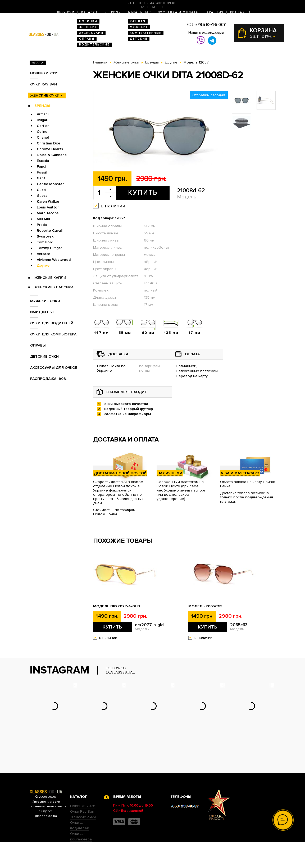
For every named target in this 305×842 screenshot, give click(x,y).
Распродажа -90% (48, 378)
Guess (42, 195)
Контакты (240, 12)
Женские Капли (50, 277)
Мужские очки (45, 301)
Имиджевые (42, 312)
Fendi (41, 166)
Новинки (88, 21)
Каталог (89, 12)
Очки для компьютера (53, 334)
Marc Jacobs (47, 213)
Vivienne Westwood (54, 259)
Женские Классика (54, 287)
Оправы (86, 38)
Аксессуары (91, 33)
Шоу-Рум (66, 12)
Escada (43, 160)
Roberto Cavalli (50, 230)
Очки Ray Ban (82, 778)
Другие (43, 265)
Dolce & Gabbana (52, 155)
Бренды (42, 105)
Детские (138, 38)
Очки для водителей (51, 323)
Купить (142, 193)
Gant (41, 178)
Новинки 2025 (44, 73)
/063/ (206, 24)
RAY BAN (137, 21)
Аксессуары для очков (54, 367)
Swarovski (45, 236)
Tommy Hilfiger (49, 248)
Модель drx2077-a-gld (116, 606)
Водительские (94, 44)
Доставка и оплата (178, 12)
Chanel (43, 137)
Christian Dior (48, 143)
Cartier (43, 126)
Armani (42, 114)
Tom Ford (45, 242)
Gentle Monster (50, 184)
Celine (42, 131)
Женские (88, 27)
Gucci (41, 190)
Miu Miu (43, 219)
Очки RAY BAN (43, 84)
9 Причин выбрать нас (128, 12)
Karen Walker (48, 201)
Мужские (139, 27)
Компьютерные (145, 33)
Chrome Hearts (50, 149)
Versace (43, 254)
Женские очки (45, 95)
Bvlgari (42, 120)
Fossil (42, 172)
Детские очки (44, 356)
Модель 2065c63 (205, 606)
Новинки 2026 (82, 773)
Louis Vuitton (48, 207)
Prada (42, 224)
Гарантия (214, 12)
